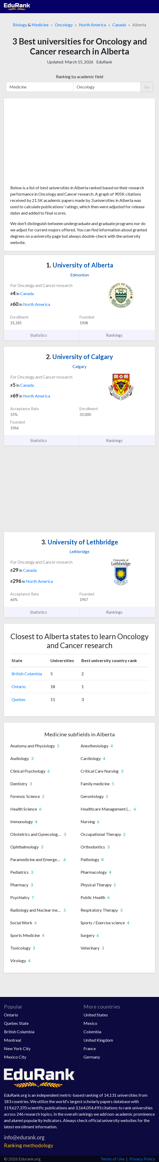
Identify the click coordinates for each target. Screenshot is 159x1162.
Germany (91, 1056)
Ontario (19, 686)
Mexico (90, 1023)
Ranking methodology (28, 1145)
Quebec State (16, 1023)
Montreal (12, 1039)
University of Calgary (79, 356)
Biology (20, 24)
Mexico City (15, 1056)
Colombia (92, 1031)
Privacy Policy (142, 1158)
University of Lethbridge (79, 542)
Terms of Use (112, 1158)
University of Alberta (79, 265)
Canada (119, 24)
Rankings (117, 335)
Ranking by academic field (79, 76)
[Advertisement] (79, 143)
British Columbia (27, 673)
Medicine (40, 24)
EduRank (104, 61)
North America (92, 24)
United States (95, 1014)
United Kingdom (98, 1039)
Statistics (41, 335)
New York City (17, 1048)
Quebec (19, 699)
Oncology (64, 24)
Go (147, 86)
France (89, 1048)
